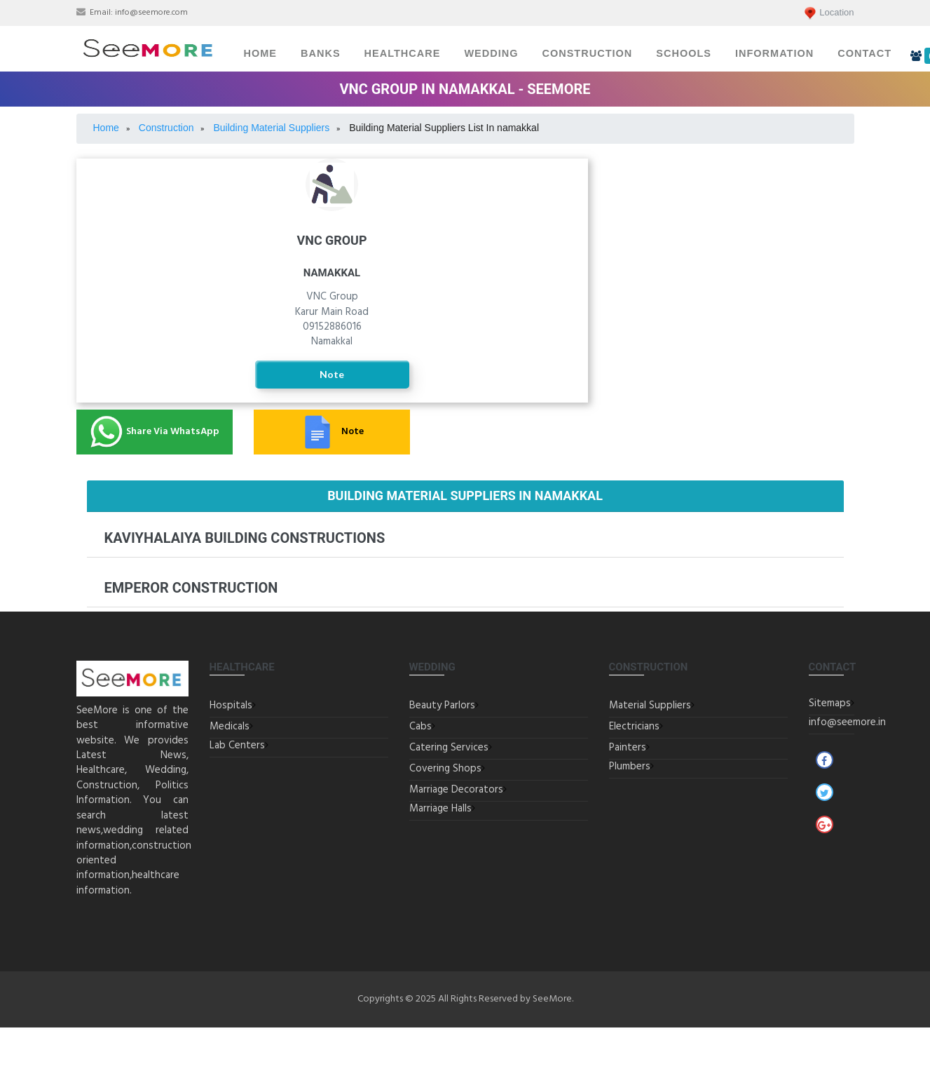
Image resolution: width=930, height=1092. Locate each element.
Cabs (420, 727)
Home (261, 53)
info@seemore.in (847, 722)
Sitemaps (830, 703)
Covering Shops (445, 769)
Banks (321, 53)
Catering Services (448, 748)
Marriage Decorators (456, 790)
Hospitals (231, 706)
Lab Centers (237, 746)
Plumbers (731, 284)
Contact (864, 53)
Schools (683, 53)
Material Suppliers (650, 706)
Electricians (731, 202)
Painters (731, 245)
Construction (587, 53)
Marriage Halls (440, 809)
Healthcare (402, 53)
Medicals (229, 727)
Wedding (491, 53)
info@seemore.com (151, 13)
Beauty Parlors (442, 706)
